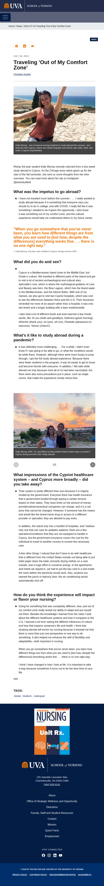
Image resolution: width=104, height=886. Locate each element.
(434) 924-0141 (52, 784)
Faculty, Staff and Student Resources (52, 813)
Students (27, 696)
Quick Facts (52, 830)
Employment (52, 836)
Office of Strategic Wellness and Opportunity (52, 801)
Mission (52, 824)
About (52, 795)
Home (11, 26)
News (19, 26)
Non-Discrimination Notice (62, 875)
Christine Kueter (22, 74)
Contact (51, 818)
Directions (52, 807)
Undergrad (38, 696)
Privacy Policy (20, 875)
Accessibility (85, 875)
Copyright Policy (38, 875)
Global (17, 696)
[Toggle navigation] (5, 17)
